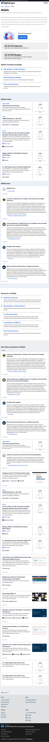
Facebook (29, 715)
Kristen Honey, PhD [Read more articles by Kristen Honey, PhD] (8, 617)
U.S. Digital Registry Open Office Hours (13, 663)
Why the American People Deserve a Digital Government (23, 266)
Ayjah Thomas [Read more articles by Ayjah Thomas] (7, 568)
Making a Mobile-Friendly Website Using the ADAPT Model (15, 154)
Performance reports (30, 731)
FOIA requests (4, 733)
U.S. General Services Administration (25, 726)
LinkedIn (29, 720)
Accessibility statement (6, 731)
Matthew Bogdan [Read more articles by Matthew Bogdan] (15, 124)
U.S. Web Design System (11, 314)
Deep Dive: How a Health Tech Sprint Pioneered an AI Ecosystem (16, 645)
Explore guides (4, 704)
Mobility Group (11, 188)
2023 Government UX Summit (10, 105)
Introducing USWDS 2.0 (9, 593)
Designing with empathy (13, 246)
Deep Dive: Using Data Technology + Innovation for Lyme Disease (16, 611)
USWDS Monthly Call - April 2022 (11, 118)
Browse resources (5, 702)
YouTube (29, 717)
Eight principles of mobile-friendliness (14, 69)
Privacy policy (29, 733)
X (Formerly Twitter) (31, 712)
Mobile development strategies (12, 77)
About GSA (3, 729)
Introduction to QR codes (11, 297)
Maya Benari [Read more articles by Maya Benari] (14, 601)
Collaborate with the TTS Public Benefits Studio (16, 473)
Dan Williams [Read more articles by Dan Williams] (6, 124)
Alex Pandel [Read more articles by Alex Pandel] (21, 480)
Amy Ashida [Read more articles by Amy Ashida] (6, 480)
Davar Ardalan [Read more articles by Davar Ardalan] (17, 654)
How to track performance (11, 84)
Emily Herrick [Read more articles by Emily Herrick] (14, 480)
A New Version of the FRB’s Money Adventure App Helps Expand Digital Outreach (16, 558)
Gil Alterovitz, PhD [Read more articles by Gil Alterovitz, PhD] (18, 617)
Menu (46, 3)
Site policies (4, 717)
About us (3, 712)
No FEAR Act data (5, 736)
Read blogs (3, 706)
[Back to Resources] (7, 6)
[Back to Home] (2, 6)
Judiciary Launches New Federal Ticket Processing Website (24, 454)
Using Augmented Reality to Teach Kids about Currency (15, 627)
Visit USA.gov (29, 739)
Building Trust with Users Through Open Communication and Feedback (13, 578)
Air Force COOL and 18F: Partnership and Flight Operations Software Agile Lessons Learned (16, 134)
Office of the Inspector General (32, 729)
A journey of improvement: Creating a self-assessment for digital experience (25, 199)
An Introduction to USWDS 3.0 (12, 322)
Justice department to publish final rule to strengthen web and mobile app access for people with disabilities (27, 224)
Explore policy (22, 37)
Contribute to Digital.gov (31, 699)
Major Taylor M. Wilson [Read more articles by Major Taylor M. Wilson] (8, 146)
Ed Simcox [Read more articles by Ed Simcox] (26, 617)
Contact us (3, 714)
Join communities (5, 699)
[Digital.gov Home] (22, 3)
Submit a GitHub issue (31, 702)
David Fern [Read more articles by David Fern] (6, 160)
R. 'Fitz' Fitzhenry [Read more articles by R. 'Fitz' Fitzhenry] (7, 585)
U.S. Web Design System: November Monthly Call (16, 167)
